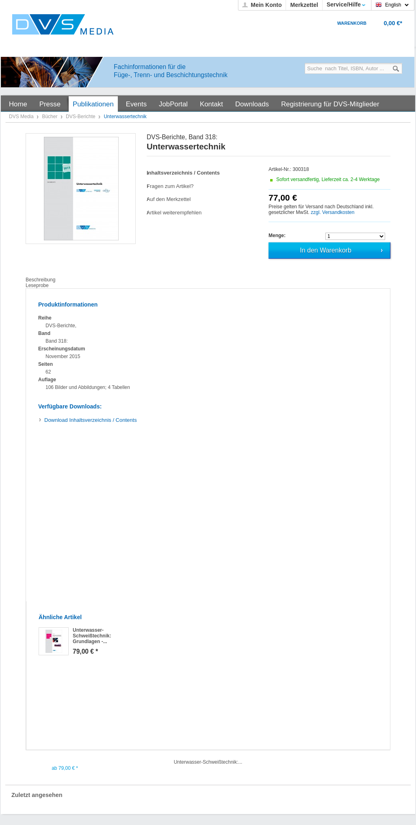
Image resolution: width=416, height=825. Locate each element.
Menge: (277, 235)
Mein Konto (266, 5)
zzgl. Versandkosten (332, 212)
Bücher (50, 116)
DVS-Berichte (81, 116)
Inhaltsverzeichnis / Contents (90, 420)
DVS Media (22, 116)
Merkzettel (304, 5)
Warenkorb (351, 23)
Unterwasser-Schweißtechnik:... (208, 762)
